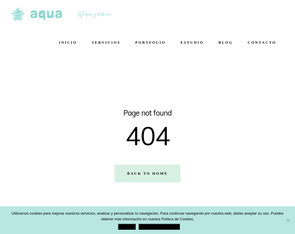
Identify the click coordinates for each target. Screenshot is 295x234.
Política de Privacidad (159, 227)
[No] (288, 220)
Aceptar (126, 227)
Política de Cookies (177, 219)
